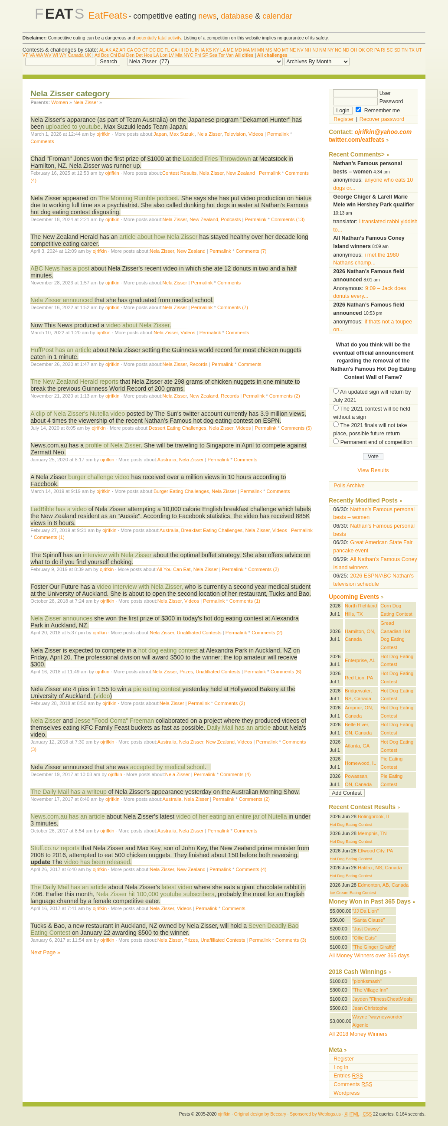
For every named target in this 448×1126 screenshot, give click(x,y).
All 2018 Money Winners (358, 1034)
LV (171, 55)
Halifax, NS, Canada (380, 867)
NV (300, 50)
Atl (97, 55)
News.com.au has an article (67, 816)
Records (199, 364)
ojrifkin (103, 134)
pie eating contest (157, 688)
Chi (113, 55)
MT (285, 50)
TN (405, 50)
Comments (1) (49, 537)
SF (205, 55)
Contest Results (179, 173)
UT (419, 50)
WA (39, 55)
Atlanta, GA (357, 745)
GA (174, 50)
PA (377, 50)
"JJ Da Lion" (365, 911)
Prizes (186, 671)
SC (390, 50)
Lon (163, 55)
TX (412, 50)
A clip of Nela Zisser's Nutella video (77, 413)
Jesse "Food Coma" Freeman (114, 720)
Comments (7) (250, 251)
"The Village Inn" (370, 989)
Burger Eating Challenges (181, 491)
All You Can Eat (173, 569)
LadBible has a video (58, 509)
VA (32, 55)
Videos (256, 134)
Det (139, 55)
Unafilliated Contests (199, 632)
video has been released (97, 861)
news (207, 16)
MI (253, 50)
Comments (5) (296, 428)
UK (88, 55)
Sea (213, 55)
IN (197, 50)
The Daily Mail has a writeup (68, 791)
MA (246, 50)
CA (130, 50)
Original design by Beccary (260, 1114)
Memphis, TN (372, 833)
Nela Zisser (85, 102)
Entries (348, 1076)
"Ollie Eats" (364, 937)
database (237, 16)
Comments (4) (235, 774)
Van (230, 55)
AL (102, 50)
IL (191, 50)
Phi (197, 55)
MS (268, 50)
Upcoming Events (354, 597)
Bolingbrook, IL (374, 816)
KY (216, 50)
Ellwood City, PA (375, 850)
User (362, 93)
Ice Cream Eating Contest (353, 893)
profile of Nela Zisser (113, 445)
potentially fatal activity (159, 38)
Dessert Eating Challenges (177, 428)
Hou (148, 55)
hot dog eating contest (168, 650)
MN (260, 50)
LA (223, 50)
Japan (160, 134)
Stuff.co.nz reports (54, 848)
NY (330, 50)
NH (308, 50)
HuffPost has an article (60, 349)
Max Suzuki (182, 134)
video (102, 695)
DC (152, 50)
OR (369, 50)
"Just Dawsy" (366, 928)
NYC (188, 55)
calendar (277, 16)
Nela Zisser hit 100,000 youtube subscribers (155, 894)
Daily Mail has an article (239, 727)
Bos (105, 55)
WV (48, 55)
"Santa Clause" (368, 920)
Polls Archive (349, 486)
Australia (167, 459)
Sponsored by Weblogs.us (315, 1114)
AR (122, 50)
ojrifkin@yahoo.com (383, 132)
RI (383, 50)
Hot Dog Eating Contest (351, 824)
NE (293, 50)
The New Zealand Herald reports (74, 381)
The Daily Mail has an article (68, 887)
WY (63, 55)
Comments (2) (284, 395)
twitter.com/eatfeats (356, 140)
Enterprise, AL (360, 660)
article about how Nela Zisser (158, 236)
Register (343, 119)
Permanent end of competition (376, 442)
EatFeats (107, 15)
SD (397, 50)
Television (234, 134)
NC (338, 50)
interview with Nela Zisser (117, 555)
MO (277, 50)
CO (137, 50)
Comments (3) (290, 940)
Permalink (278, 134)
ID (186, 50)
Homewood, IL (360, 763)
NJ (315, 50)
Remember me (378, 111)
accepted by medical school (167, 767)
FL (167, 50)
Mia (179, 55)
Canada (75, 55)
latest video (177, 887)
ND (346, 50)
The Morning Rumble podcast (138, 198)
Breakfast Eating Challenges (212, 530)
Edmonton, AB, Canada (383, 885)
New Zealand (240, 173)
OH (353, 50)
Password (368, 101)
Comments (42, 141)
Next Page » (45, 953)
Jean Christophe (370, 1008)
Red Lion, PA (359, 677)
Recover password (382, 119)
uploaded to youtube (73, 126)
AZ (115, 50)
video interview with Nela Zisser (139, 586)
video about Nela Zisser (138, 325)
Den (130, 55)
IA (203, 50)
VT (25, 55)
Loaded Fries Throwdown (217, 158)
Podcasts (231, 219)
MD (238, 50)
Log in (341, 1067)
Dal (121, 55)
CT (145, 50)
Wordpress (347, 1093)
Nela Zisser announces (61, 618)
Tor (222, 55)
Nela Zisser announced (61, 300)
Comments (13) (287, 219)
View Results (373, 470)
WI (55, 55)
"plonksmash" (367, 981)
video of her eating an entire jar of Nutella (231, 816)
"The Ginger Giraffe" (374, 947)
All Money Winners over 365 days (369, 956)
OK (362, 50)
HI (180, 50)
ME (230, 50)
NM (322, 50)
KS (209, 50)
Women (59, 102)
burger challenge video (98, 476)
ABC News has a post (59, 268)
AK (108, 50)
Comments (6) (286, 671)
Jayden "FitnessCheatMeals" (383, 999)
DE (160, 50)
